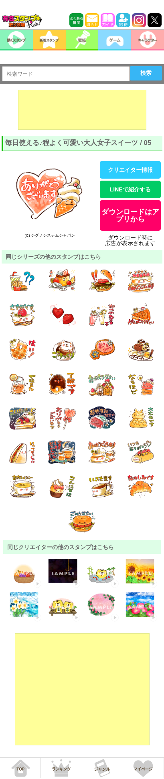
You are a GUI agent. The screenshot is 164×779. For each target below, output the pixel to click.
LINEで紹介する (130, 189)
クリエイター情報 (130, 170)
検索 (146, 73)
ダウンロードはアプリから (130, 215)
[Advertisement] (82, 110)
